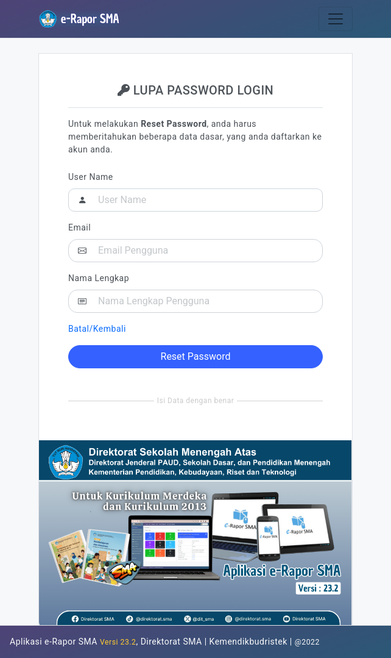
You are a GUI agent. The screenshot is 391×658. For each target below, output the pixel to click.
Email (79, 227)
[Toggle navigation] (336, 19)
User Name (90, 177)
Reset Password (196, 356)
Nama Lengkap (98, 278)
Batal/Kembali (97, 329)
